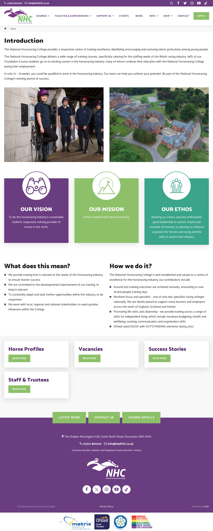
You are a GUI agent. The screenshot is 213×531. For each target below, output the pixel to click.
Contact (183, 16)
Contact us (104, 417)
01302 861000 (13, 3)
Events (124, 16)
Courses (41, 16)
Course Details (141, 417)
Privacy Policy (106, 507)
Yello (206, 507)
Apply (201, 16)
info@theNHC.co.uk (37, 3)
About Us (22, 16)
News (139, 16)
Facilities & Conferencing (72, 16)
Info (152, 16)
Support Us (104, 16)
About (13, 29)
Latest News (69, 417)
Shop (166, 16)
